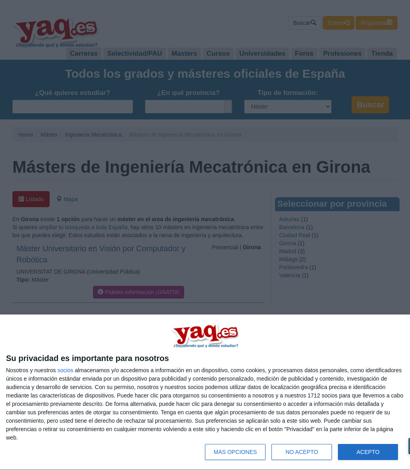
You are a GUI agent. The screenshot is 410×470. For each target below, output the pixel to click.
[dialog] (205, 392)
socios (65, 370)
